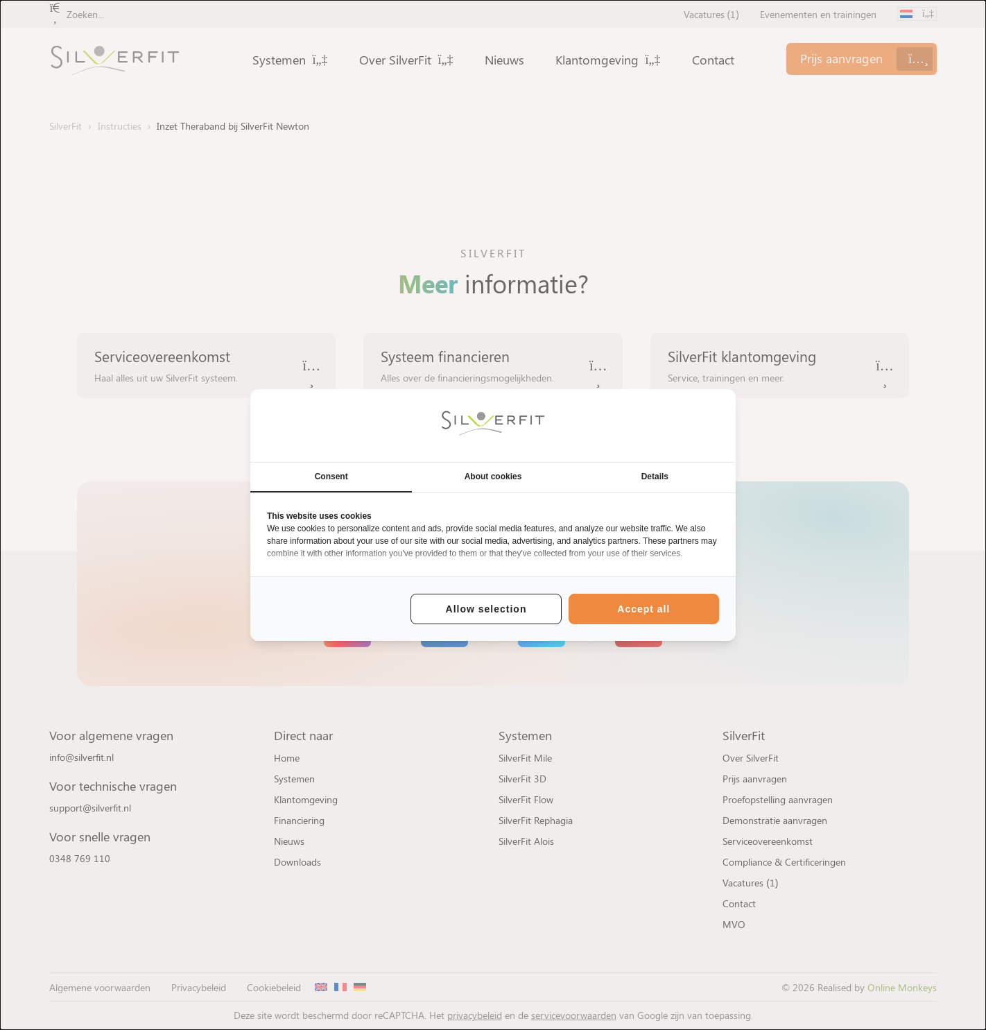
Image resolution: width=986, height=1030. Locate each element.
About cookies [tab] (493, 476)
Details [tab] (654, 476)
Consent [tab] (331, 476)
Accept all (643, 609)
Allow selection (486, 609)
